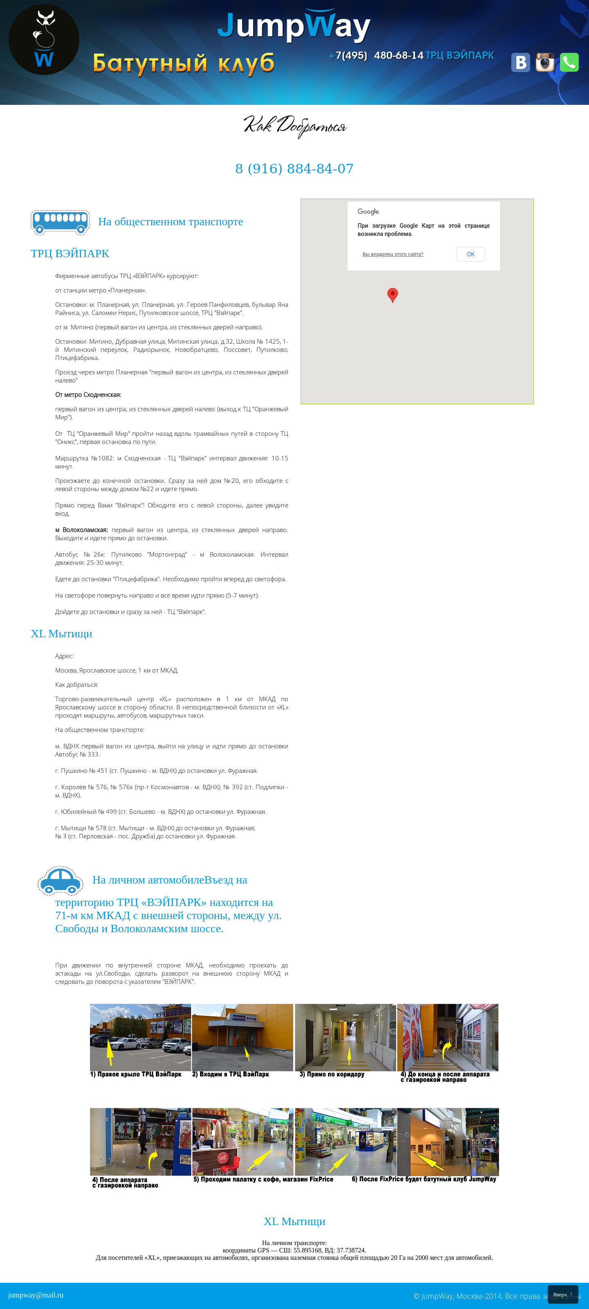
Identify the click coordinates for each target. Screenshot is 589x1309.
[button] (392, 295)
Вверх (563, 1294)
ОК (471, 254)
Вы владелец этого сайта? (393, 254)
